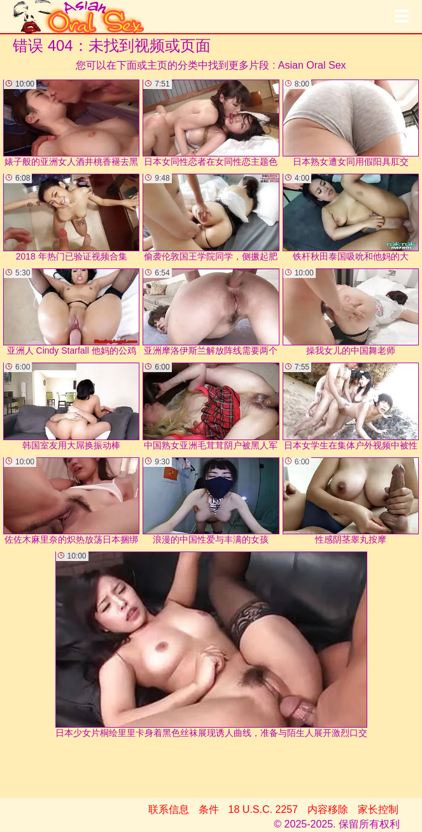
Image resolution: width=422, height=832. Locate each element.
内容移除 (327, 809)
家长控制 (378, 809)
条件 (209, 809)
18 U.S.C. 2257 (263, 809)
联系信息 (168, 809)
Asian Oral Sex (312, 65)
